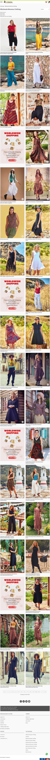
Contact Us (2, 734)
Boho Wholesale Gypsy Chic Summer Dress (33, 239)
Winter (27, 750)
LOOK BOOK (2, 719)
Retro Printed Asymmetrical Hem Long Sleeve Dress (34, 388)
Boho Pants (2, 13)
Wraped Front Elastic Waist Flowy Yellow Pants (34, 53)
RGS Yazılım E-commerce (5, 757)
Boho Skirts (2, 15)
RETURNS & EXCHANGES (5, 728)
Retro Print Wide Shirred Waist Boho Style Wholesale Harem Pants (9, 649)
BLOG (27, 723)
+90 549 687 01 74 (3, 738)
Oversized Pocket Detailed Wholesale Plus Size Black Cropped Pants (8, 53)
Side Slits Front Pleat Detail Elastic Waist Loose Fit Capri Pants (34, 500)
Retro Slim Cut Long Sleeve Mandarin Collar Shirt (34, 425)
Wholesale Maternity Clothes (31, 746)
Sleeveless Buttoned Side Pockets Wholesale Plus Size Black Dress (33, 612)
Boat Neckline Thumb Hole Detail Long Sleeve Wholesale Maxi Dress (34, 686)
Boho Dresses (3, 12)
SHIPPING (2, 723)
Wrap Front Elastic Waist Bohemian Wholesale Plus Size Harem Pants (33, 127)
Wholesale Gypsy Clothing (31, 734)
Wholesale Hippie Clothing (31, 738)
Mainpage (2, 6)
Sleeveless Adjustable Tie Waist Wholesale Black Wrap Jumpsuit (7, 537)
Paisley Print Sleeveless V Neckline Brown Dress (34, 202)
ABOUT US (2, 717)
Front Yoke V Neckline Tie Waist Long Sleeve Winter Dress (8, 686)
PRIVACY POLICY (3, 725)
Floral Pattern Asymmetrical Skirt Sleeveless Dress (7, 350)
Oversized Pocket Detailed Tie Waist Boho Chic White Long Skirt (8, 202)
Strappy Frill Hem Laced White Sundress (34, 276)
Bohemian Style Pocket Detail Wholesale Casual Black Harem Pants (9, 388)
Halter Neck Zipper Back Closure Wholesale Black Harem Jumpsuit (33, 574)
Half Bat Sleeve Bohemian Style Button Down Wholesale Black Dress (8, 574)
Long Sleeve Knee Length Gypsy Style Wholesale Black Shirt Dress (8, 425)
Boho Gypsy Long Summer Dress (7, 276)
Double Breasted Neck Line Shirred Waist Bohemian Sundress (34, 462)
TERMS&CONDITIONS (4, 726)
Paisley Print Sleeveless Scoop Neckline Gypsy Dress (34, 165)
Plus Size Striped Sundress (6, 127)
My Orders (2, 736)
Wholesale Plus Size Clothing (6, 16)
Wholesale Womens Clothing (31, 744)
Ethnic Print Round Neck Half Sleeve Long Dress (34, 537)
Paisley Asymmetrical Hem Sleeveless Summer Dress (8, 500)
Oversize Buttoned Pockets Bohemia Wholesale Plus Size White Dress (34, 90)
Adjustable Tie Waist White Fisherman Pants (34, 313)
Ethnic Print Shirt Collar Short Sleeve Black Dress (33, 350)
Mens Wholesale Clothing (31, 748)
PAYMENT (2, 721)
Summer (27, 736)
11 (38, 692)
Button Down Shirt (4, 239)
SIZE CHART (28, 721)
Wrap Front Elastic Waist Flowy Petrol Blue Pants (8, 90)
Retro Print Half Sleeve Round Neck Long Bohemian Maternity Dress (34, 649)
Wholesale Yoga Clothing (30, 740)
